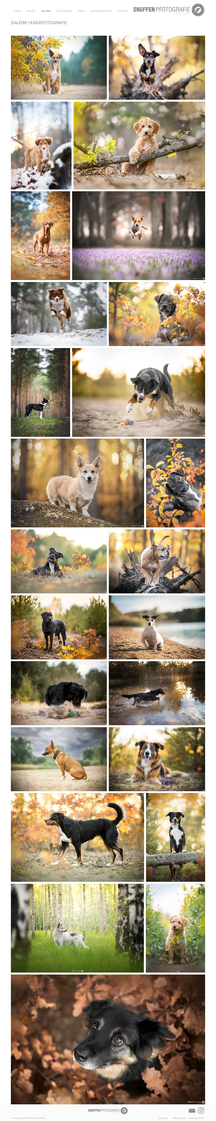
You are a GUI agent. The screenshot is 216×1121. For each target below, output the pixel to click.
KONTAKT (163, 1118)
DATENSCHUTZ (195, 1118)
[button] (123, 11)
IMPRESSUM (178, 1118)
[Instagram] (201, 1110)
